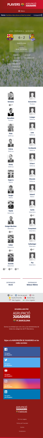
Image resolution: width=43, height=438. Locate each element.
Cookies (22, 427)
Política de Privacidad (22, 423)
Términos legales (22, 419)
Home (3, 15)
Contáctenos (22, 431)
